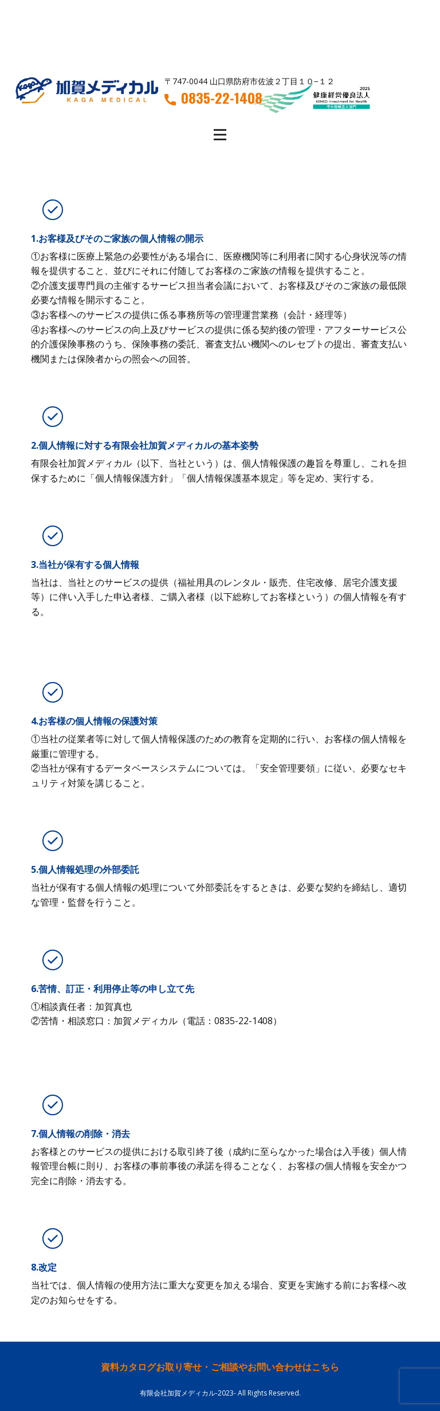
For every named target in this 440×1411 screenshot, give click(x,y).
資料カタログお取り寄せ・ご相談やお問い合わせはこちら (220, 1367)
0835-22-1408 (213, 98)
